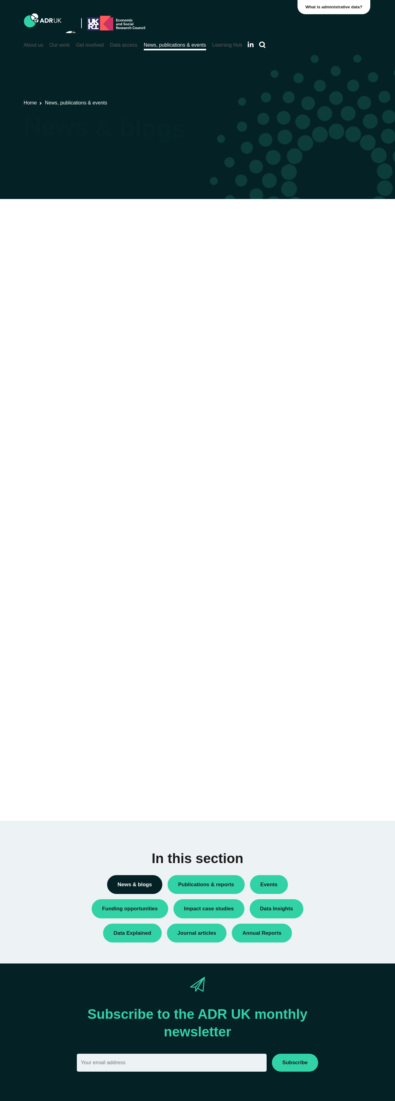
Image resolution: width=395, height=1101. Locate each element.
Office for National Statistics (308, 493)
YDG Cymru (292, 503)
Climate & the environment (307, 599)
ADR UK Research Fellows (308, 225)
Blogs (286, 246)
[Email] (172, 1062)
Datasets (289, 277)
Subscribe (295, 1062)
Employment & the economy (309, 620)
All (282, 571)
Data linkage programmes (306, 267)
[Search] (262, 45)
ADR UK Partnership (301, 471)
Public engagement (300, 330)
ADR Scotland (294, 461)
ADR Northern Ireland (302, 450)
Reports (288, 341)
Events (287, 288)
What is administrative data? (335, 7)
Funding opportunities (302, 298)
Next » (250, 238)
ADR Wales (292, 482)
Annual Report (295, 235)
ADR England (294, 440)
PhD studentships (298, 309)
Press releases (295, 320)
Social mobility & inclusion (306, 652)
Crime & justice (295, 610)
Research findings (298, 351)
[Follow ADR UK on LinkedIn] (250, 44)
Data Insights (293, 256)
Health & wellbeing (299, 631)
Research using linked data (308, 362)
